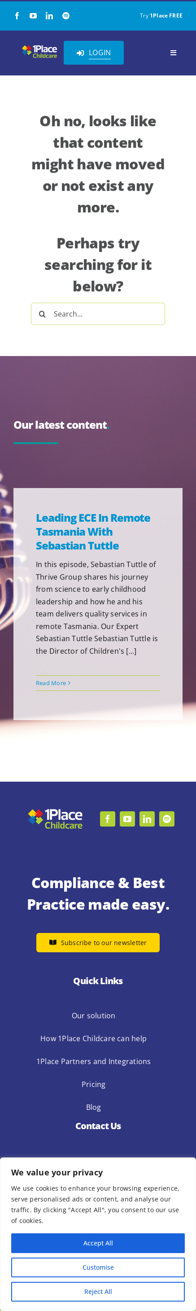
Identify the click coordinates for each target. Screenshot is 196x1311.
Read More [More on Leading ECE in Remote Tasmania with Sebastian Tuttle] (51, 683)
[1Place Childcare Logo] (39, 48)
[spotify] (66, 15)
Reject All (98, 1291)
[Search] (42, 312)
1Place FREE (166, 15)
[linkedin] (49, 15)
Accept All (98, 1243)
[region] (98, 1234)
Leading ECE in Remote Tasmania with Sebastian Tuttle (93, 531)
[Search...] (98, 312)
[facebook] (17, 15)
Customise (98, 1267)
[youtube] (33, 15)
